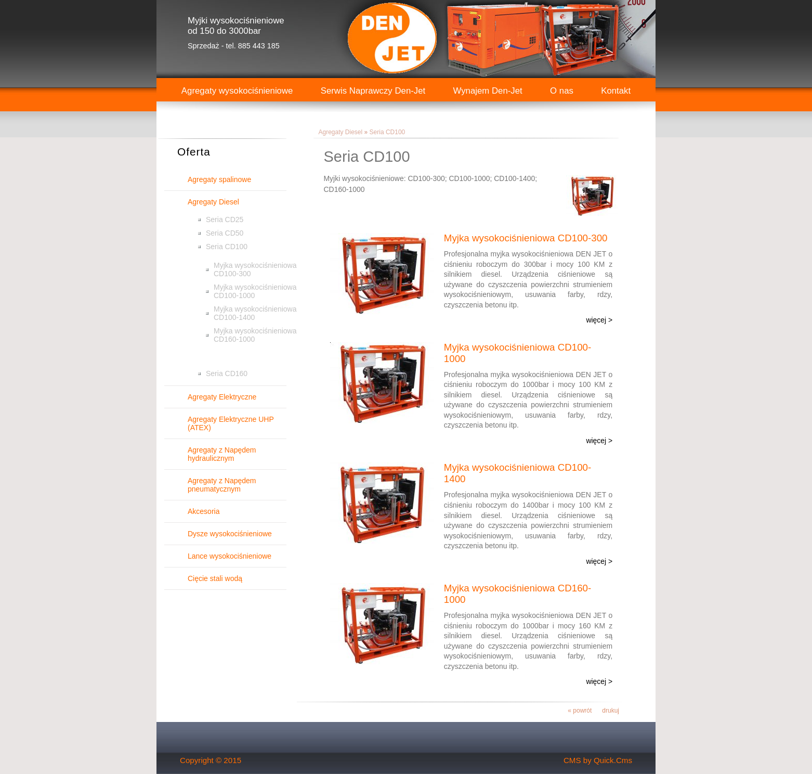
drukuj (610, 710)
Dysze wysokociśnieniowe (230, 534)
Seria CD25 (224, 219)
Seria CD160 (226, 373)
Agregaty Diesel (213, 202)
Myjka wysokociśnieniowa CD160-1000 (255, 335)
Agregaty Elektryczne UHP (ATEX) (231, 423)
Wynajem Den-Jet (487, 91)
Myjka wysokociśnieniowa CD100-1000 (255, 291)
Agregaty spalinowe (219, 179)
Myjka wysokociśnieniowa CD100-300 (255, 269)
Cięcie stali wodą (215, 578)
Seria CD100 (226, 246)
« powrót (580, 710)
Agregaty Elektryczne (222, 397)
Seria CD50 (224, 233)
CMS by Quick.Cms (598, 760)
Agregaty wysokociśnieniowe (237, 91)
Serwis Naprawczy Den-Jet (373, 91)
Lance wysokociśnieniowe (229, 556)
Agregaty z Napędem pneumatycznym (222, 484)
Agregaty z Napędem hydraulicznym (222, 454)
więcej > (599, 320)
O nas (561, 91)
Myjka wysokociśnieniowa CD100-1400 (255, 313)
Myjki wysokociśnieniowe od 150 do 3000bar (236, 26)
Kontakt (616, 91)
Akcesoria (203, 511)
